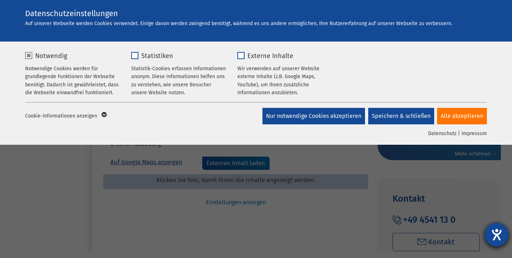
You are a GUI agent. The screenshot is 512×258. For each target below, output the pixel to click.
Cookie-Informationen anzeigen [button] (65, 116)
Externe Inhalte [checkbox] (270, 56)
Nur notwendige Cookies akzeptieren (312, 116)
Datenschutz (442, 133)
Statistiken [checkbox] (157, 56)
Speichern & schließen (400, 116)
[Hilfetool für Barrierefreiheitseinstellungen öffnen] (496, 235)
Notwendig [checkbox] (51, 56)
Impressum (474, 133)
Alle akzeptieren (462, 116)
